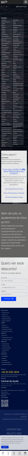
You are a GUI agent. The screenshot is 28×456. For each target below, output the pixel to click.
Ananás (14, 23)
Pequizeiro (15, 105)
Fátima (14, 63)
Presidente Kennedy (17, 114)
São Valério (15, 133)
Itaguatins (3, 74)
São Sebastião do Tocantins (7, 133)
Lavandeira (4, 81)
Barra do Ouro (15, 38)
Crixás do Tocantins (5, 58)
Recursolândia (15, 115)
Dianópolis (4, 59)
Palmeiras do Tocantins (6, 90)
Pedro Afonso (15, 103)
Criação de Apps (5, 350)
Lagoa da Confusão (16, 77)
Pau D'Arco (4, 103)
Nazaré (14, 92)
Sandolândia (15, 121)
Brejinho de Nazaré (5, 43)
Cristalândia (15, 56)
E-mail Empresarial (6, 362)
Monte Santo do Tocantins (18, 88)
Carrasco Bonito (5, 49)
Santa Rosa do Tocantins (17, 124)
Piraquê (3, 108)
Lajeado (14, 79)
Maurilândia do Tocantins (18, 85)
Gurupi (14, 70)
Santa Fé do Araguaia (5, 123)
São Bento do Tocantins (6, 129)
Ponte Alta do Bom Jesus (6, 110)
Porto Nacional (16, 112)
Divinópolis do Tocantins (17, 59)
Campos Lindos (16, 45)
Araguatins (15, 30)
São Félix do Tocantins (17, 129)
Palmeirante (4, 99)
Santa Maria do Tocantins (18, 123)
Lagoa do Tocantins (5, 79)
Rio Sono (14, 119)
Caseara (14, 49)
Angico (3, 25)
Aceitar (5, 447)
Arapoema (3, 32)
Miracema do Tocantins (6, 87)
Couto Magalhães (5, 56)
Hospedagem (5, 356)
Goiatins (14, 68)
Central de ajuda (5, 312)
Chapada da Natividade (6, 52)
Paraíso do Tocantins (5, 101)
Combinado (4, 54)
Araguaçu (3, 29)
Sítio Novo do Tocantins (17, 135)
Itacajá (14, 72)
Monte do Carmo (5, 88)
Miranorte (15, 87)
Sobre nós (4, 325)
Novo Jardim (4, 97)
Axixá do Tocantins (5, 36)
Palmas (3, 140)
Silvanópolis (4, 135)
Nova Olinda (4, 94)
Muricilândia (15, 90)
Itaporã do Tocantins (5, 76)
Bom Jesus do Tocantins (6, 41)
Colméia (3, 106)
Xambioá (3, 146)
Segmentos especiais (6, 318)
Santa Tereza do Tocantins (6, 127)
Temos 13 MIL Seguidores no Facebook (14, 193)
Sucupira (3, 136)
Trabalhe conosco (6, 316)
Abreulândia (4, 20)
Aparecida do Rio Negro (17, 25)
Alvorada (3, 23)
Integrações (4, 360)
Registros (4, 358)
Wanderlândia (15, 144)
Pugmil (3, 115)
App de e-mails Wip (6, 320)
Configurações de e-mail (7, 337)
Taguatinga (15, 136)
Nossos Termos (4, 444)
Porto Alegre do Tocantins (6, 112)
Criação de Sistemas (6, 348)
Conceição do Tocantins (17, 54)
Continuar (8, 299)
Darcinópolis (15, 58)
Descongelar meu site (6, 339)
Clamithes (4, 352)
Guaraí (3, 70)
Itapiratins (15, 74)
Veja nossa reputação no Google (14, 197)
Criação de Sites (5, 343)
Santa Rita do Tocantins (6, 124)
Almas (14, 21)
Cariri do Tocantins (5, 47)
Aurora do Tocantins (17, 34)
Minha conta (4, 314)
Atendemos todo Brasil (7, 329)
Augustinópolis (4, 34)
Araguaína (15, 29)
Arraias (14, 32)
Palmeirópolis (15, 99)
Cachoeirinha (4, 45)
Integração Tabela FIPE (7, 364)
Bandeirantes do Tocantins (7, 38)
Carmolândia (15, 47)
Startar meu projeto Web (14, 431)
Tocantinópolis (4, 142)
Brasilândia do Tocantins (17, 41)
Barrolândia (4, 40)
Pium (14, 108)
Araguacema (15, 27)
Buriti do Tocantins (16, 43)
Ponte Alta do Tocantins (17, 110)
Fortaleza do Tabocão (17, 67)
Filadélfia (15, 65)
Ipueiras (3, 72)
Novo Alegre (15, 96)
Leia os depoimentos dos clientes (14, 189)
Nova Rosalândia (16, 94)
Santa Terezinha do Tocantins (16, 126)
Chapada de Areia (16, 50)
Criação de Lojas (5, 345)
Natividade (4, 92)
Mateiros (3, 85)
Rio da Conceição (16, 117)
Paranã (14, 101)
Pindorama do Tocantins (17, 106)
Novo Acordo (4, 96)
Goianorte (3, 68)
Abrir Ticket (4, 335)
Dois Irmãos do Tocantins (6, 61)
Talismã (14, 138)
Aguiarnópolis (15, 20)
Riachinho (3, 117)
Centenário (4, 50)
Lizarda (14, 81)
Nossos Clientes (5, 327)
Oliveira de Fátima (16, 97)
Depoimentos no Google (7, 331)
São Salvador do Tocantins (18, 131)
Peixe (3, 105)
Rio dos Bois (4, 119)
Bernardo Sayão (16, 40)
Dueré (14, 61)
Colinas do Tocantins (17, 52)
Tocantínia (15, 140)
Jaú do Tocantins (16, 76)
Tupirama (15, 142)
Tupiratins (3, 144)
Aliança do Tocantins (5, 21)
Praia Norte (4, 114)
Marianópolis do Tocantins (18, 83)
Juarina (3, 77)
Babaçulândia (15, 36)
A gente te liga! (21, 6)
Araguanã (3, 30)
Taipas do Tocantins (5, 138)
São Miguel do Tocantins (6, 131)
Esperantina (4, 63)
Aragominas (4, 27)
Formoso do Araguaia (5, 67)
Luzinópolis (4, 83)
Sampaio (3, 121)
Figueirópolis (4, 65)
